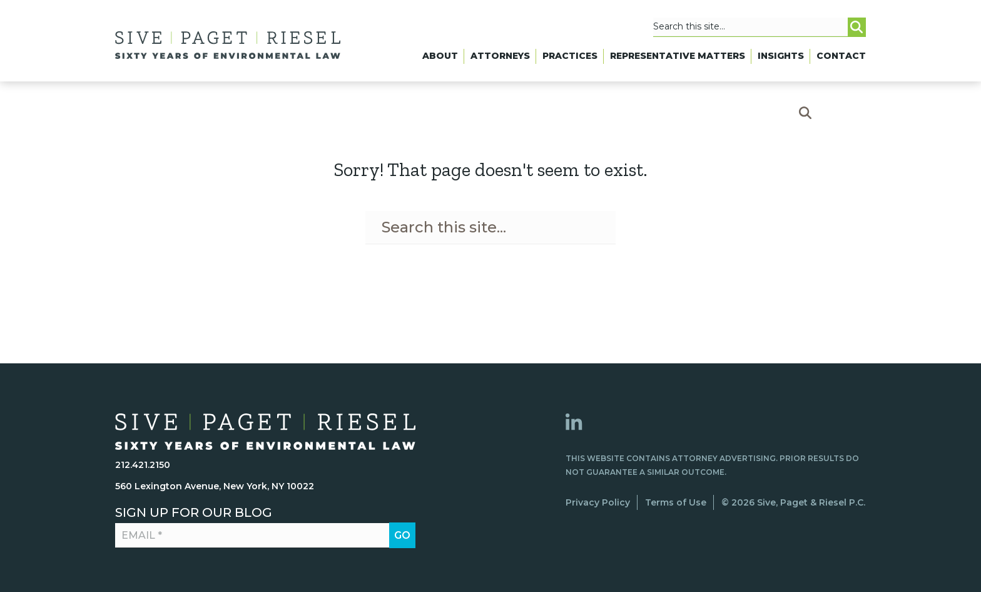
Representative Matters (677, 55)
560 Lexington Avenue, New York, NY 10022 (214, 486)
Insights (781, 55)
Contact (841, 55)
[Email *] (257, 535)
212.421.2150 (142, 464)
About (440, 55)
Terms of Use (675, 502)
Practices (569, 55)
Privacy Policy (598, 502)
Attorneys (500, 55)
